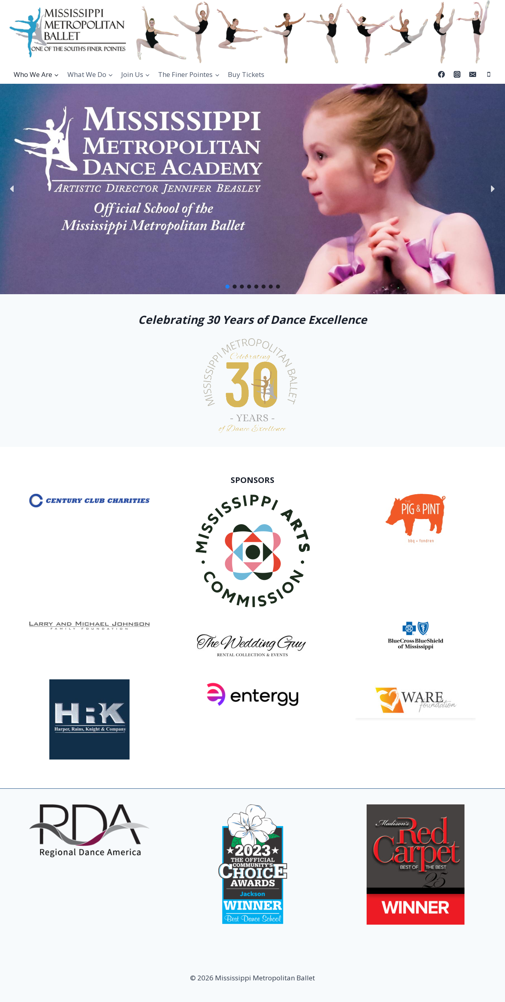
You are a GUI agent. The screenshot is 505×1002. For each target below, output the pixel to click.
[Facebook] (441, 74)
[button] (12, 188)
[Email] (473, 74)
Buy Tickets (246, 74)
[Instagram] (457, 74)
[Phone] (488, 74)
